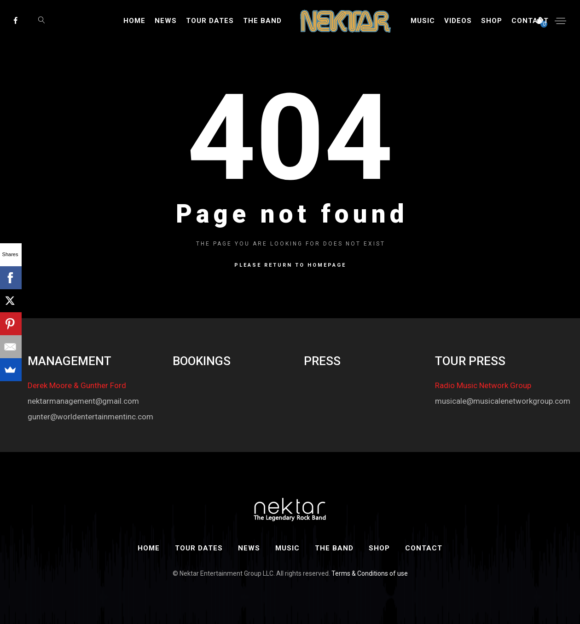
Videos (458, 21)
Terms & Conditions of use (369, 573)
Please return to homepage (290, 265)
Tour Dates (210, 21)
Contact (530, 21)
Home (134, 21)
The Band (262, 21)
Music (423, 21)
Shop (491, 21)
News (166, 21)
